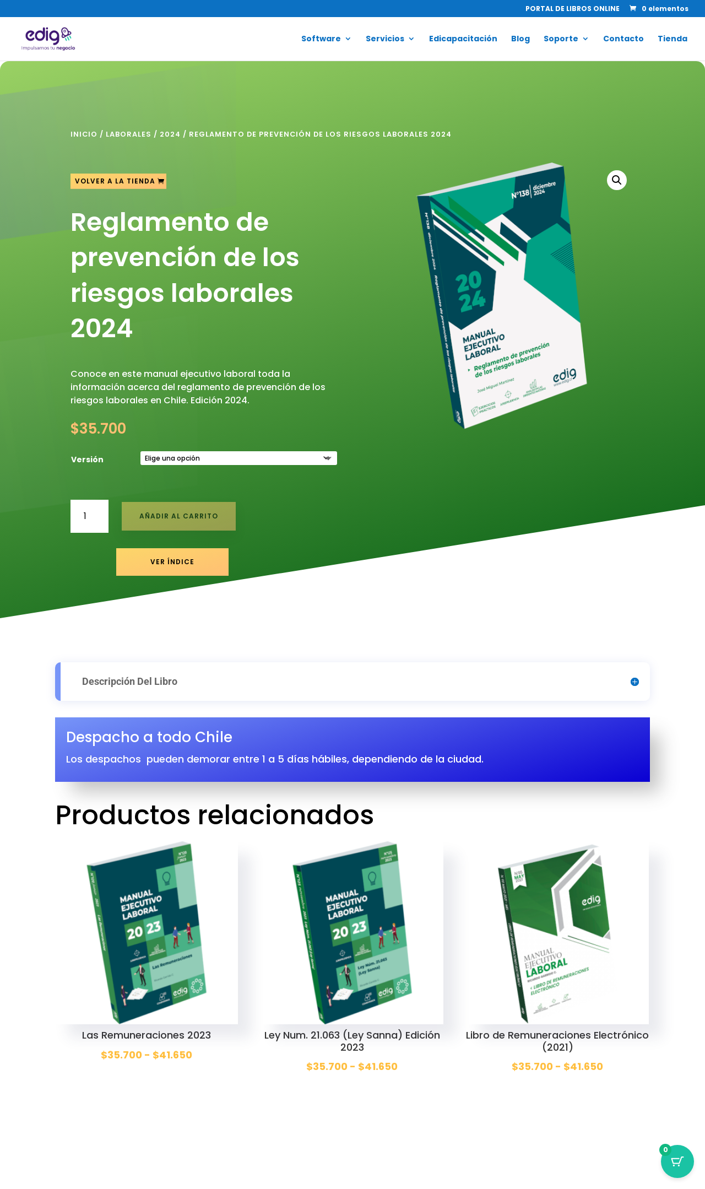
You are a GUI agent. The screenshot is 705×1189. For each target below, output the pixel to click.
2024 (170, 134)
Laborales (128, 134)
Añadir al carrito (178, 516)
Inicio (83, 134)
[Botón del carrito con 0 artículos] (677, 1161)
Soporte (561, 39)
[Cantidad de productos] (89, 516)
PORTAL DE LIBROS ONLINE (572, 9)
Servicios (385, 39)
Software (321, 39)
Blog (520, 39)
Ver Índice (172, 561)
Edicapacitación (463, 39)
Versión (87, 459)
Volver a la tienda (115, 181)
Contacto (623, 39)
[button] (617, 180)
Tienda (672, 39)
